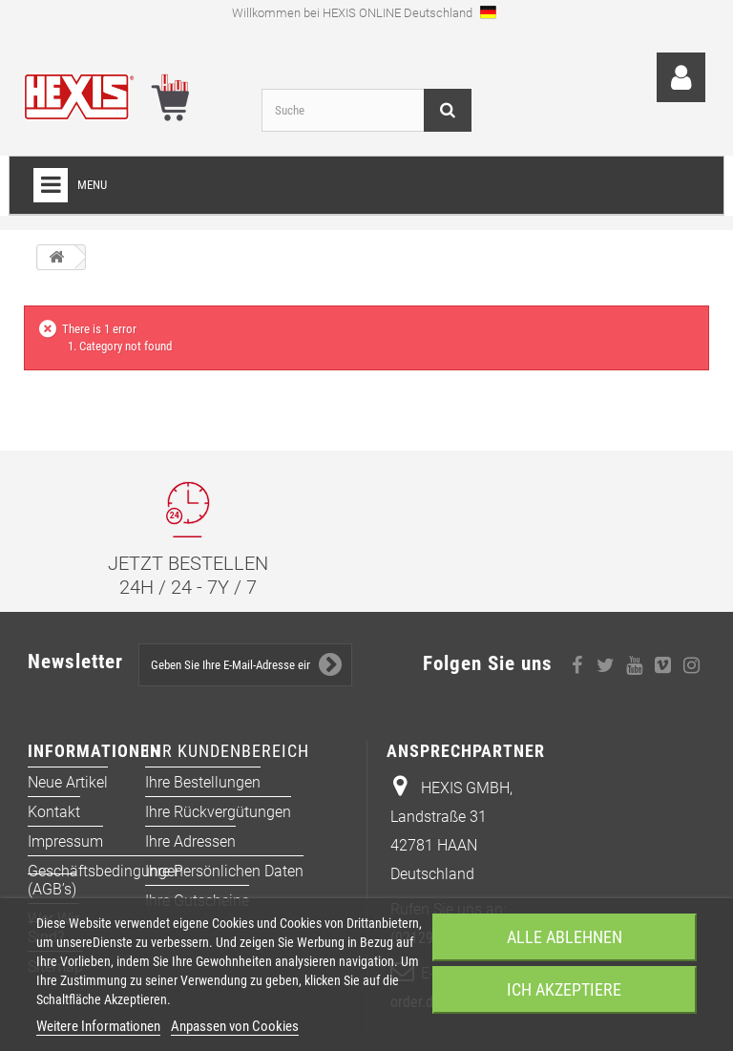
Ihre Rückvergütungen (218, 812)
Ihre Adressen (190, 841)
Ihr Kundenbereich (227, 751)
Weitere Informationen (98, 1026)
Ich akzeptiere (564, 989)
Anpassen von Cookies (235, 1026)
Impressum (65, 841)
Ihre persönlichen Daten (224, 871)
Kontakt (54, 812)
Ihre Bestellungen (203, 782)
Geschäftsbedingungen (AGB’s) (105, 880)
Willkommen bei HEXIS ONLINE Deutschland (364, 12)
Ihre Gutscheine (197, 901)
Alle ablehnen (564, 937)
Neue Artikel (68, 782)
